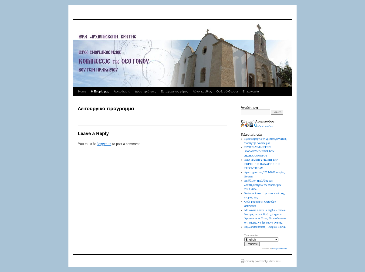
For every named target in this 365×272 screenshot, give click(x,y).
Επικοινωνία (251, 91)
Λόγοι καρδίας (202, 91)
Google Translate (279, 248)
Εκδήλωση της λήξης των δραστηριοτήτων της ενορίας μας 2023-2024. (262, 185)
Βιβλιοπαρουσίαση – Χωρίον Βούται (265, 226)
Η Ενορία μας (100, 91)
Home (82, 91)
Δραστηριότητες (145, 91)
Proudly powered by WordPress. (263, 261)
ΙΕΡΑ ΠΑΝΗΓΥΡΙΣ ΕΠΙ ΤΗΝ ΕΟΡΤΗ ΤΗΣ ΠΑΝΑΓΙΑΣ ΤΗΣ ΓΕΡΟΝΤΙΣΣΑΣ (262, 164)
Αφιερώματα (122, 91)
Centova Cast (265, 126)
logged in (104, 144)
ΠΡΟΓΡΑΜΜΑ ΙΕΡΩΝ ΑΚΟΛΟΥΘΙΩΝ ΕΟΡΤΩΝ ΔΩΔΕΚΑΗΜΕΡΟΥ (259, 151)
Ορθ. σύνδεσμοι (227, 91)
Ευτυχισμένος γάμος (174, 91)
